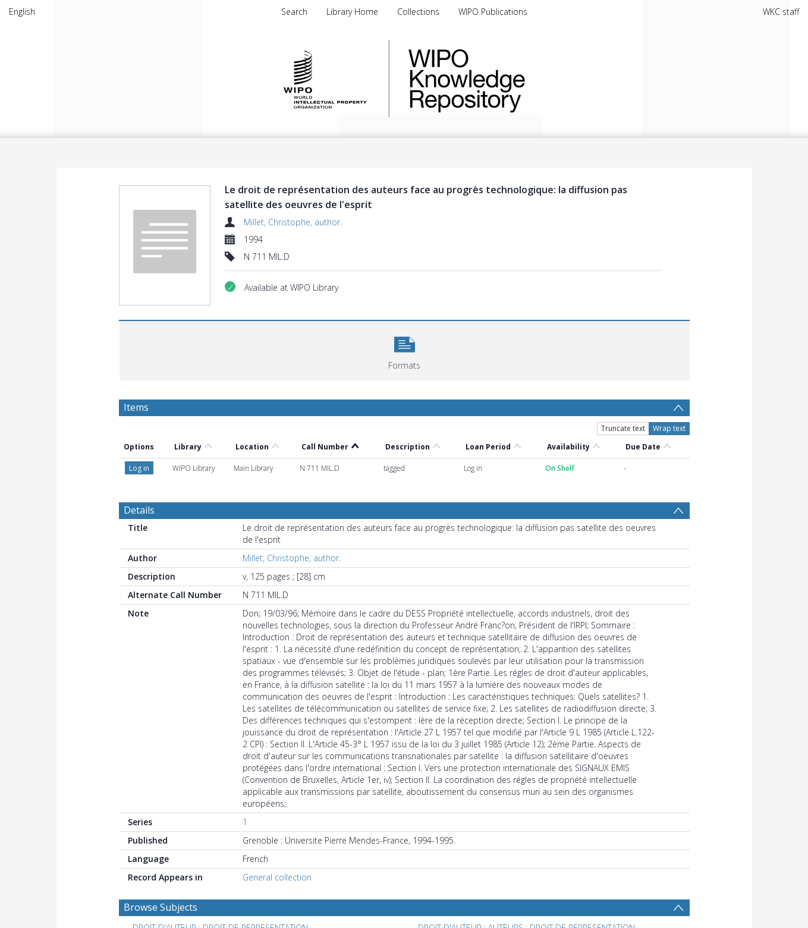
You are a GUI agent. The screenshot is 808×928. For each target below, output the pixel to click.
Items (136, 407)
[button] (405, 349)
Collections (418, 11)
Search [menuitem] (294, 11)
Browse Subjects (160, 907)
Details (139, 510)
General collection (277, 877)
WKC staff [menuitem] (781, 11)
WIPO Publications (492, 11)
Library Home (352, 11)
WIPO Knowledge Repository (515, 78)
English (22, 11)
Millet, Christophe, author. (293, 222)
